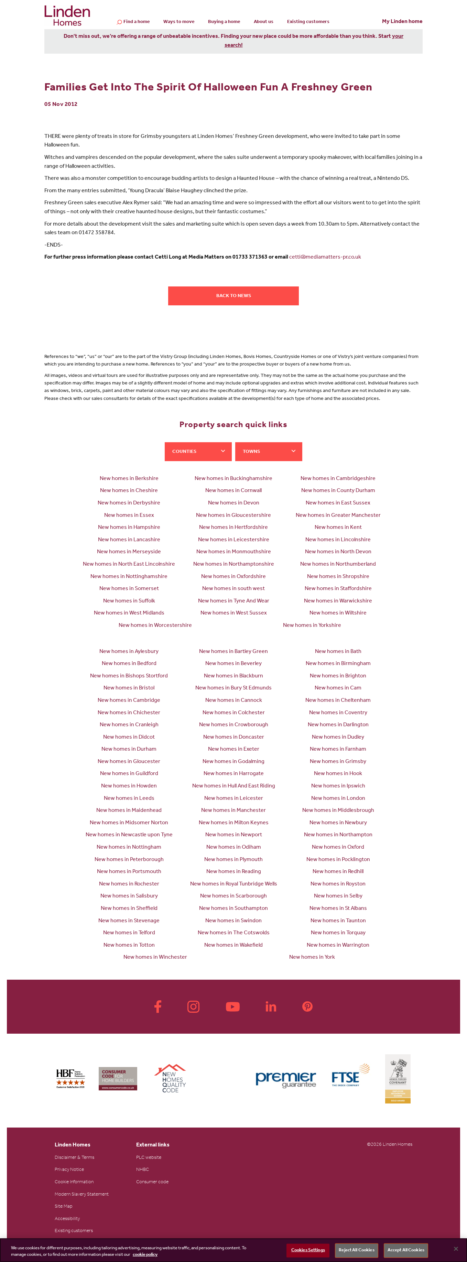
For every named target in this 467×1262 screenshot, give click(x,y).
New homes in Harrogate (234, 774)
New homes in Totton (129, 945)
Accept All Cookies (406, 1250)
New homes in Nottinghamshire (128, 577)
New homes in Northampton (338, 835)
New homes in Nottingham (129, 847)
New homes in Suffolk (129, 601)
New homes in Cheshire (129, 491)
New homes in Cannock (233, 701)
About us (263, 22)
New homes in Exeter (233, 749)
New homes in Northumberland (338, 564)
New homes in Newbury (338, 823)
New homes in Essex (129, 516)
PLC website (148, 1158)
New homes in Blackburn (233, 676)
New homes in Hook (338, 774)
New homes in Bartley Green (233, 652)
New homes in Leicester (233, 799)
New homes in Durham (128, 749)
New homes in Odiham (233, 847)
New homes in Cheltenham (338, 701)
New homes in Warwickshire (338, 601)
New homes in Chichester (129, 713)
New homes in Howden (129, 786)
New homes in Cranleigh (129, 725)
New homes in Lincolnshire (338, 540)
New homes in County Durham (338, 491)
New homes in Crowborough (233, 725)
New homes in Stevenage (129, 921)
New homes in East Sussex (338, 503)
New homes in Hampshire (129, 528)
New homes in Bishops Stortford (129, 676)
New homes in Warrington (338, 945)
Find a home (136, 22)
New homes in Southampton (233, 909)
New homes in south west (233, 589)
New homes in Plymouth (233, 860)
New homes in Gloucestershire (233, 516)
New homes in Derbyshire (129, 503)
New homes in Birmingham (338, 664)
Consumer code (152, 1182)
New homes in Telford (129, 933)
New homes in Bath (338, 652)
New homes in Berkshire (129, 479)
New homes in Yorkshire (312, 626)
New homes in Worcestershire (155, 626)
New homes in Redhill (338, 872)
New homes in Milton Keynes (234, 823)
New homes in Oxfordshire (233, 577)
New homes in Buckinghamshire (233, 479)
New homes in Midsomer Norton (129, 823)
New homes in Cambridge (129, 701)
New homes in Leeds (129, 799)
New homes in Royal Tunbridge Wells (233, 884)
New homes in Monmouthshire (233, 552)
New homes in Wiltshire (338, 613)
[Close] (456, 1248)
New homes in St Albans (338, 909)
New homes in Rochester (129, 884)
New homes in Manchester (233, 811)
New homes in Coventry (338, 713)
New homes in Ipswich (338, 786)
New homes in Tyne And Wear (233, 601)
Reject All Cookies (356, 1250)
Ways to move (178, 22)
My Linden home (402, 22)
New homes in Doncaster (233, 737)
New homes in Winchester (155, 957)
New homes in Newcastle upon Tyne (129, 835)
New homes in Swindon (233, 921)
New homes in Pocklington (338, 860)
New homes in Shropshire (338, 577)
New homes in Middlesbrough (338, 811)
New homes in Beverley (233, 664)
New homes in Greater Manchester (338, 516)
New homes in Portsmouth (129, 872)
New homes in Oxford (338, 847)
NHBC (142, 1170)
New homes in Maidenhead (129, 811)
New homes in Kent (338, 528)
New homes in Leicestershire (233, 540)
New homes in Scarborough (233, 896)
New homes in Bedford (129, 664)
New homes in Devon (233, 503)
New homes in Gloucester (129, 762)
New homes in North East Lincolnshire (129, 564)
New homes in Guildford (129, 774)
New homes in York (312, 957)
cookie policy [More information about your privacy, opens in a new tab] (145, 1255)
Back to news (233, 296)
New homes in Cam (338, 688)
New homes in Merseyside (129, 552)
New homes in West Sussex (233, 613)
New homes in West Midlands (129, 613)
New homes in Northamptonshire (233, 564)
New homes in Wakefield (233, 945)
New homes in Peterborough (129, 860)
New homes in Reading (233, 872)
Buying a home (224, 22)
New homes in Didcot (129, 737)
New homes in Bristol (129, 688)
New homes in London (338, 799)
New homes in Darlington (338, 725)
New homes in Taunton (338, 921)
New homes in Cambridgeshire (338, 479)
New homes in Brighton (338, 676)
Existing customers (308, 22)
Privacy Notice (69, 1170)
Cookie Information (74, 1182)
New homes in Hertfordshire (233, 528)
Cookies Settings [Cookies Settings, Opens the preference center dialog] (308, 1250)
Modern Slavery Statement (82, 1195)
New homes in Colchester (234, 713)
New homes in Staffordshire (338, 589)
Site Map (64, 1207)
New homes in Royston (338, 884)
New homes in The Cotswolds (234, 933)
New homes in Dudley (338, 737)
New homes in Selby (338, 896)
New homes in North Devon (338, 552)
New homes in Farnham (338, 749)
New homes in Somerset (129, 589)
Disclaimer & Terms (74, 1158)
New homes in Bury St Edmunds (233, 688)
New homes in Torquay (338, 933)
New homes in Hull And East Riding (233, 786)
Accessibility (67, 1219)
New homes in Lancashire (129, 540)
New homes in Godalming (233, 762)
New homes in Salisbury (129, 896)
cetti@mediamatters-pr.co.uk (325, 257)
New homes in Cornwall (233, 491)
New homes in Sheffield (129, 909)
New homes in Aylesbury (129, 652)
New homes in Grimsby (338, 762)
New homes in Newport (233, 835)
